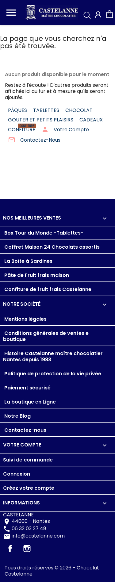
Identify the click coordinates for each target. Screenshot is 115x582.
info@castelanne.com (38, 536)
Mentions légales (25, 319)
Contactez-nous (24, 430)
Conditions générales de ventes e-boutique (47, 336)
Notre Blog (17, 415)
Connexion (16, 473)
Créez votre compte (28, 488)
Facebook (10, 548)
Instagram (27, 548)
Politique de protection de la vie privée (52, 373)
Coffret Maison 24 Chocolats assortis (51, 247)
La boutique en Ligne (29, 401)
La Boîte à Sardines (27, 261)
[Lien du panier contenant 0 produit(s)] (109, 17)
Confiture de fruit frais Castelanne (47, 289)
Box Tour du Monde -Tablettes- (43, 232)
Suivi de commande (28, 459)
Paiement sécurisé (27, 387)
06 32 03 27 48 (29, 528)
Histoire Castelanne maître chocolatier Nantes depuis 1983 (53, 356)
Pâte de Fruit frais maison (36, 275)
